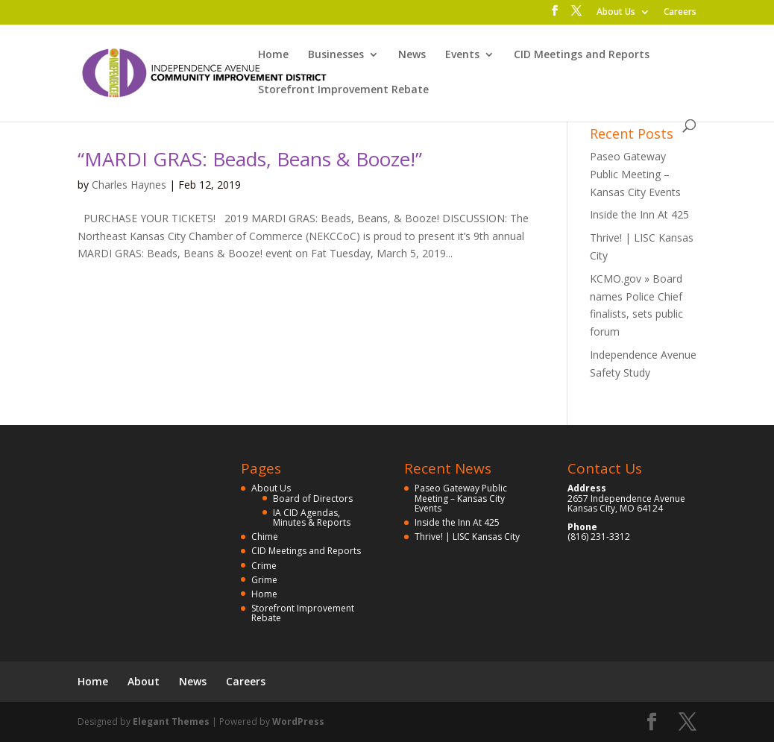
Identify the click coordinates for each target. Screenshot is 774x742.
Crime (264, 565)
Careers (680, 12)
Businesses (336, 55)
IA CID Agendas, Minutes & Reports (311, 517)
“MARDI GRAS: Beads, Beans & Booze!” (250, 158)
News (412, 55)
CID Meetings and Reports (581, 55)
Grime (264, 579)
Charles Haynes (129, 184)
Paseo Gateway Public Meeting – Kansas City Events (635, 174)
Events (462, 55)
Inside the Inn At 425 (639, 214)
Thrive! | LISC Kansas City (467, 536)
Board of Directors (313, 498)
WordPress (298, 721)
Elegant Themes (171, 721)
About (144, 681)
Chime (264, 536)
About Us (616, 12)
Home (273, 55)
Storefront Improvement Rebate (343, 90)
